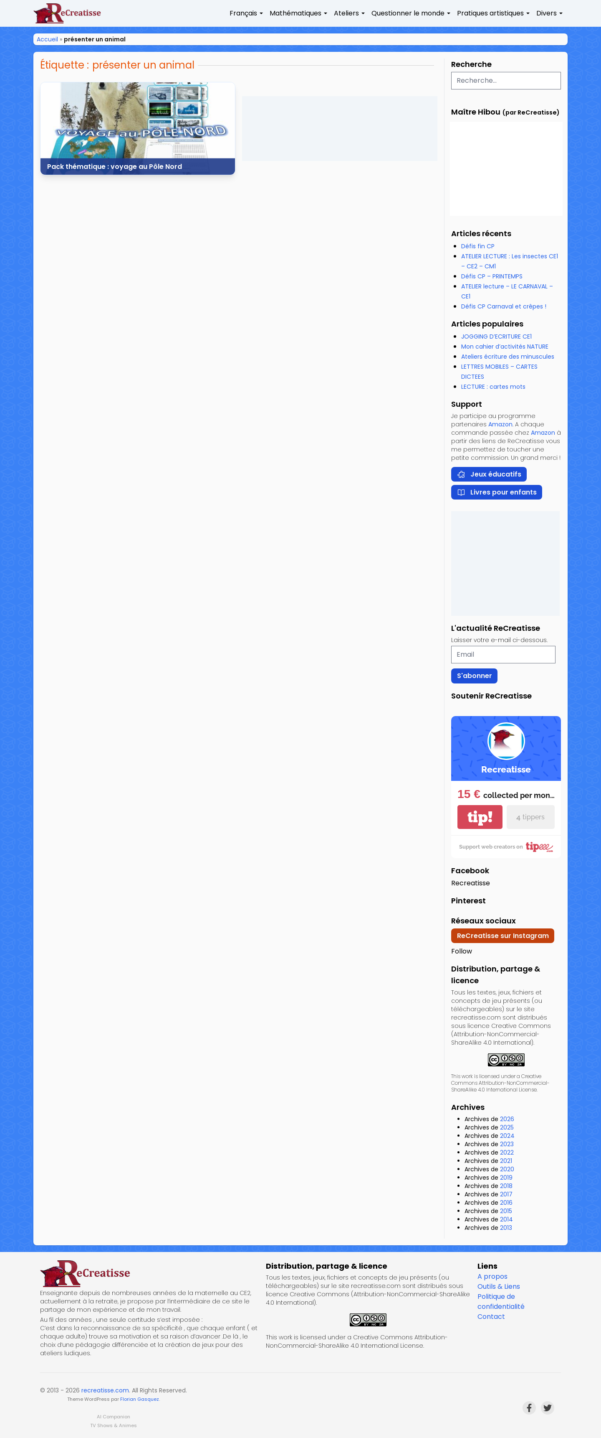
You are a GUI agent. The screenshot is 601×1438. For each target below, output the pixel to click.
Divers (546, 13)
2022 (507, 1152)
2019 (506, 1177)
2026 (507, 1119)
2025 (507, 1127)
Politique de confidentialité (501, 1301)
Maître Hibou (475, 112)
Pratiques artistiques (490, 13)
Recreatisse (470, 883)
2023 (507, 1144)
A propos (492, 1276)
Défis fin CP (478, 246)
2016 (506, 1202)
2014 (506, 1219)
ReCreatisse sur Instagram (503, 936)
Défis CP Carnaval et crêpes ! (503, 306)
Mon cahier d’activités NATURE (504, 346)
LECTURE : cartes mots (493, 386)
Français (243, 13)
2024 (507, 1136)
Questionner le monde (407, 13)
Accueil (47, 39)
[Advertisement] (339, 128)
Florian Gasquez (139, 1399)
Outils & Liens (498, 1286)
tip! (479, 817)
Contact (491, 1316)
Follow (461, 951)
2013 (506, 1228)
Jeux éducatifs (489, 474)
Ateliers (346, 13)
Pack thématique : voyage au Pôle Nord (114, 166)
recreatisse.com (105, 1390)
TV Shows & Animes (113, 1425)
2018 (506, 1186)
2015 (506, 1211)
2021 (506, 1161)
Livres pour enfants (497, 492)
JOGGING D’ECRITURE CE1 (496, 336)
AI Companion (113, 1416)
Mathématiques (295, 13)
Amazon (500, 424)
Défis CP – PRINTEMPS (492, 276)
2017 (506, 1194)
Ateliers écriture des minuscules (507, 356)
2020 (507, 1169)
